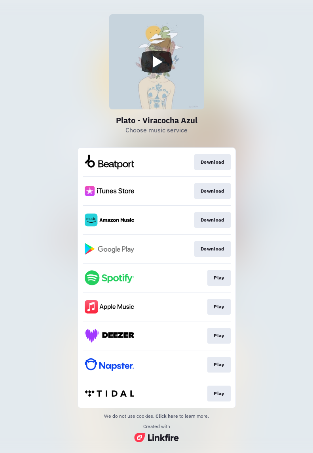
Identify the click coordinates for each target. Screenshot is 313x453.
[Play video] (157, 62)
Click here (167, 416)
